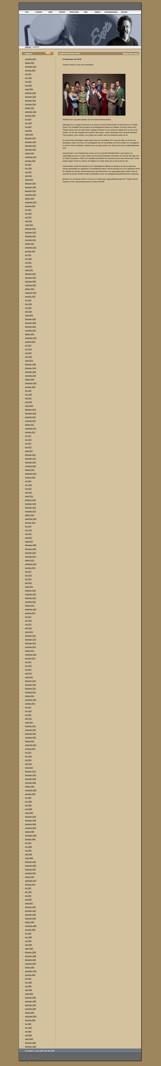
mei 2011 (28, 715)
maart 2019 (29, 361)
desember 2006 (30, 915)
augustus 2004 (30, 1020)
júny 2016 (28, 485)
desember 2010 (30, 734)
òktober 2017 (29, 425)
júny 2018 (28, 394)
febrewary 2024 (30, 138)
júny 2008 (28, 847)
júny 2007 (28, 892)
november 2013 (30, 602)
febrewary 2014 (30, 590)
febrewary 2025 (30, 93)
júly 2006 (28, 933)
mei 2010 (28, 760)
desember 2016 (30, 462)
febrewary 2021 (30, 274)
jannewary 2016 (30, 504)
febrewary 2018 (30, 410)
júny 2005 (28, 982)
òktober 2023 (29, 153)
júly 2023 (28, 165)
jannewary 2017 (30, 459)
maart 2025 (29, 89)
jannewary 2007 (30, 911)
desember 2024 (30, 100)
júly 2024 (28, 119)
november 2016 (30, 466)
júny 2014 (28, 575)
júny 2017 (28, 440)
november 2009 (30, 783)
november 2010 (30, 737)
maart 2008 (29, 858)
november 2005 (30, 964)
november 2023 (30, 149)
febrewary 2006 (30, 952)
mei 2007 (28, 896)
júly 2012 (28, 662)
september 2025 (30, 67)
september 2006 (30, 926)
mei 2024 (28, 127)
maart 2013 (29, 632)
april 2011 (28, 719)
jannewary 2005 (30, 1001)
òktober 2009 (29, 786)
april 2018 (28, 402)
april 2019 (28, 357)
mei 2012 (28, 670)
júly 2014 (28, 572)
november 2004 (30, 1009)
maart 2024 (29, 134)
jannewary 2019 (30, 368)
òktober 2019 (29, 334)
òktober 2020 (29, 289)
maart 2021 (29, 270)
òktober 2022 (29, 198)
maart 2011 (29, 722)
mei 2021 (28, 263)
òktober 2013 (29, 605)
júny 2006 (28, 937)
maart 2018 (29, 406)
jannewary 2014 (30, 594)
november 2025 (30, 59)
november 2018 (30, 376)
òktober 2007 (29, 877)
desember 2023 (30, 146)
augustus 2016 (30, 477)
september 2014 (30, 564)
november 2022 (30, 195)
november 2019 (30, 330)
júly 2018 (28, 391)
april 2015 (28, 538)
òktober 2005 (29, 967)
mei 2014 (28, 579)
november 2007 (30, 873)
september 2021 (30, 247)
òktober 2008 (29, 832)
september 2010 (30, 745)
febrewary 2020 (30, 319)
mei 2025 (28, 82)
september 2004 (30, 1016)
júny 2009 (28, 801)
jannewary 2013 (30, 639)
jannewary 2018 (30, 413)
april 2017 (28, 447)
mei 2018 (28, 398)
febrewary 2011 (30, 726)
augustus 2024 (30, 116)
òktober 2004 (29, 1013)
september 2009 (30, 790)
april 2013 (28, 628)
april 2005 (28, 990)
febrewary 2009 (30, 817)
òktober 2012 (29, 651)
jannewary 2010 (30, 775)
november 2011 (30, 692)
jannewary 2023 (30, 187)
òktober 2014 (29, 560)
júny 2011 (28, 711)
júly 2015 (28, 526)
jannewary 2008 (30, 866)
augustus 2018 (30, 387)
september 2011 (30, 700)
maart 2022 (29, 225)
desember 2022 (30, 191)
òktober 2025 (29, 63)
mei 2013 (28, 624)
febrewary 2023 (30, 183)
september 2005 (30, 971)
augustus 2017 (30, 432)
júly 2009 (28, 798)
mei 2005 (28, 986)
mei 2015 (28, 534)
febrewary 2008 (30, 862)
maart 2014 (29, 587)
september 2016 (30, 474)
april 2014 (28, 583)
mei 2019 (28, 353)
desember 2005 (30, 960)
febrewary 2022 (30, 229)
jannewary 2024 (30, 142)
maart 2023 (29, 180)
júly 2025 (28, 74)
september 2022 (30, 202)
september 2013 (30, 609)
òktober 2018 (29, 379)
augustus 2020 (30, 296)
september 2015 (30, 519)
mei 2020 (28, 308)
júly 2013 (28, 617)
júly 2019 (28, 345)
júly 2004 (28, 1024)
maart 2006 (29, 948)
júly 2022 (28, 210)
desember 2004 (30, 1005)
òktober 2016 (29, 470)
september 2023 (30, 157)
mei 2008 (28, 850)
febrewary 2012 (30, 681)
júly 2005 (28, 979)
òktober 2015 (29, 515)
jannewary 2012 (30, 685)
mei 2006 (28, 941)
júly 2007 (28, 888)
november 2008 (30, 828)
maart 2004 (29, 1039)
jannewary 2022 (30, 232)
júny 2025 (28, 78)
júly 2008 (28, 843)
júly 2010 (28, 752)
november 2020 (30, 285)
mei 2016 (28, 489)
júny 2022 (28, 214)
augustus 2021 (30, 251)
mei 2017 (28, 443)
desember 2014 (30, 553)
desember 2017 (30, 417)
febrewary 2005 (30, 997)
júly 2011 (28, 707)
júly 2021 (28, 255)
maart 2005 (29, 994)
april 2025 (28, 85)
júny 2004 (28, 1028)
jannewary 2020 (30, 323)
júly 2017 (28, 436)
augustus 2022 (30, 206)
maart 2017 (29, 451)
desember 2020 (30, 281)
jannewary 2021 (30, 278)
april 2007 (28, 899)
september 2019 (30, 338)
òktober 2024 (29, 108)
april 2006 (28, 945)
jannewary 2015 (30, 549)
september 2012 (30, 654)
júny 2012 (28, 666)
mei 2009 (28, 805)
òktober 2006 (29, 922)
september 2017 (30, 428)
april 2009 (28, 809)
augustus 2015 (30, 523)
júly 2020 (28, 300)
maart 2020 (29, 315)
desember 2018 (30, 372)
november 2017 (30, 421)
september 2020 (30, 293)
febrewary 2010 (30, 771)
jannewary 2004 (30, 1046)
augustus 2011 (30, 703)
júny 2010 (28, 756)
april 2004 (28, 1035)
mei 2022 (28, 217)
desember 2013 (30, 598)
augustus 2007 (30, 884)
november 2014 (30, 556)
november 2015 (30, 511)
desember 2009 (30, 779)
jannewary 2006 (30, 956)
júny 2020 (28, 304)
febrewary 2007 (30, 907)
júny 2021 (28, 259)
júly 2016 (28, 481)
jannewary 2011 (30, 730)
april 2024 (28, 131)
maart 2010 (29, 768)
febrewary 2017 (30, 455)
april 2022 (28, 221)
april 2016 (28, 492)
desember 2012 (30, 643)
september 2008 (30, 835)
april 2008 (28, 854)
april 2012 (28, 673)
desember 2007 (30, 869)
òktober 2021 (29, 244)
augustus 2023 (30, 161)
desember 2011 (30, 688)
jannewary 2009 (30, 820)
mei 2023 (28, 172)
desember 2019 (30, 327)
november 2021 (30, 240)
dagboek (28, 47)
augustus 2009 (30, 794)
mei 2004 (28, 1031)
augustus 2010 (30, 749)
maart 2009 (29, 813)
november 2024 (30, 104)
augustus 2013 (30, 613)
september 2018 (30, 383)
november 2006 (30, 918)
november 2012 (30, 647)
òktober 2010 (29, 741)
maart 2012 (29, 677)
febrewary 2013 (30, 636)
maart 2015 (29, 541)
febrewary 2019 (30, 364)
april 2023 (28, 176)
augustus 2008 (30, 839)
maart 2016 (29, 496)
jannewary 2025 (30, 97)
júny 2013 (28, 621)
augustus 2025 (30, 70)
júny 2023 (28, 168)
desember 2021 (30, 236)
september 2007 (30, 881)
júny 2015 (28, 530)
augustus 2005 (30, 975)
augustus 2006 (30, 930)
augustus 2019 (30, 342)
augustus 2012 (30, 658)
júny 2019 (28, 349)
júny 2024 (28, 123)
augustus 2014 (30, 568)
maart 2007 (29, 903)
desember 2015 (30, 508)
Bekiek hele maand (130, 53)
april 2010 (28, 764)
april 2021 (28, 266)
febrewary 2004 (30, 1043)
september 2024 (30, 112)
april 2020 (28, 312)
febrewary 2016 (30, 500)
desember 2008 (30, 824)
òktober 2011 (29, 696)
